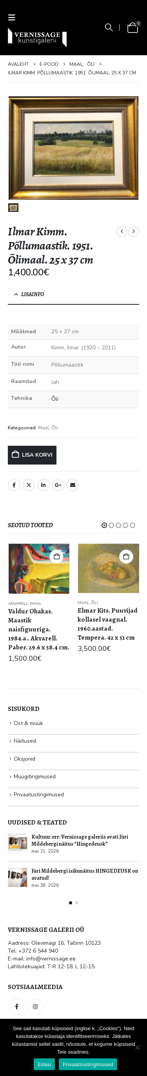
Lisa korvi (37, 455)
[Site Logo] (37, 37)
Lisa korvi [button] (56, 557)
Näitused (25, 741)
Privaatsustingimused (88, 1064)
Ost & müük (28, 723)
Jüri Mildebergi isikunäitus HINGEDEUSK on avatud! (84, 874)
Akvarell (18, 603)
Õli (54, 399)
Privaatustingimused (39, 794)
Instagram (35, 1007)
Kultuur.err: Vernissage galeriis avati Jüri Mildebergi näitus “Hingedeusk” (79, 840)
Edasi (44, 1064)
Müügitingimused (35, 776)
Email (72, 485)
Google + (58, 485)
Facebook (14, 485)
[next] (133, 231)
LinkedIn (43, 485)
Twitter (28, 485)
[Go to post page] (17, 843)
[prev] (121, 231)
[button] (14, 18)
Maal (43, 428)
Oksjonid (24, 759)
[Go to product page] (39, 569)
